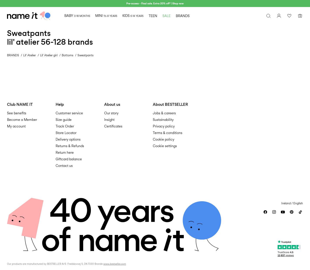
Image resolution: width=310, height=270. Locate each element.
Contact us (64, 166)
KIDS (132, 16)
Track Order (65, 126)
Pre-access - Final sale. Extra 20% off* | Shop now (155, 3)
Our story (111, 113)
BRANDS (183, 16)
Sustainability (163, 120)
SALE (166, 16)
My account (16, 126)
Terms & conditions (167, 133)
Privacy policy (164, 126)
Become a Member (22, 120)
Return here (65, 152)
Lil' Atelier (29, 55)
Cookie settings (165, 146)
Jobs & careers (164, 113)
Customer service (69, 113)
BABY (77, 16)
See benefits (16, 113)
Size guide (64, 120)
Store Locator (66, 133)
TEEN (153, 16)
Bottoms (67, 55)
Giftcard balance (69, 159)
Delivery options (68, 139)
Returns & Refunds (70, 146)
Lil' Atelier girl (49, 55)
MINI (106, 16)
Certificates (113, 126)
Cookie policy (163, 139)
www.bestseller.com (114, 263)
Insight (109, 120)
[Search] (268, 16)
